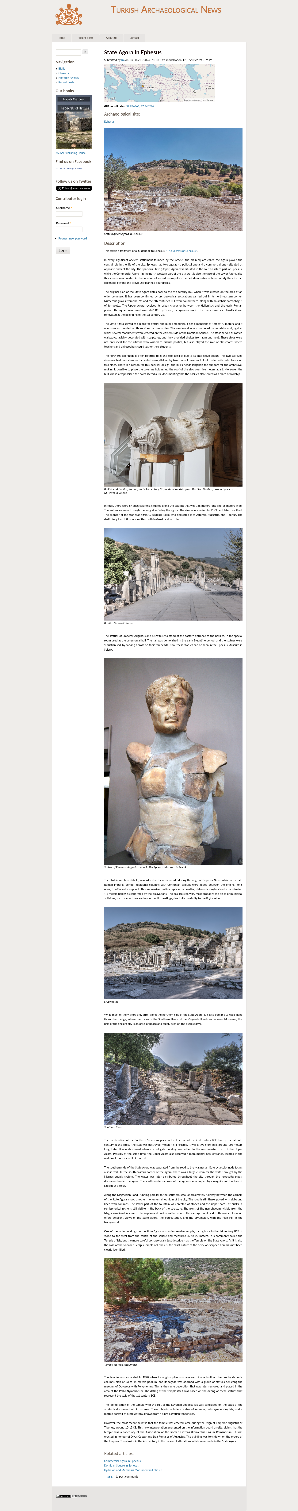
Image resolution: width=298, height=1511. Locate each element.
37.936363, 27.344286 (140, 106)
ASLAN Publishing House (71, 153)
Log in (110, 1476)
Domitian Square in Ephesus (121, 1465)
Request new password (73, 238)
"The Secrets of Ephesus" (181, 251)
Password (63, 223)
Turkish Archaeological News (166, 9)
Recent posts (86, 38)
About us (111, 38)
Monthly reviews (69, 77)
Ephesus (109, 121)
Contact (134, 38)
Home (61, 38)
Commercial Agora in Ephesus (122, 1461)
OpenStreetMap (193, 100)
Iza (123, 60)
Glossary (64, 73)
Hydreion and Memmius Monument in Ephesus (133, 1470)
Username (64, 208)
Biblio (62, 68)
